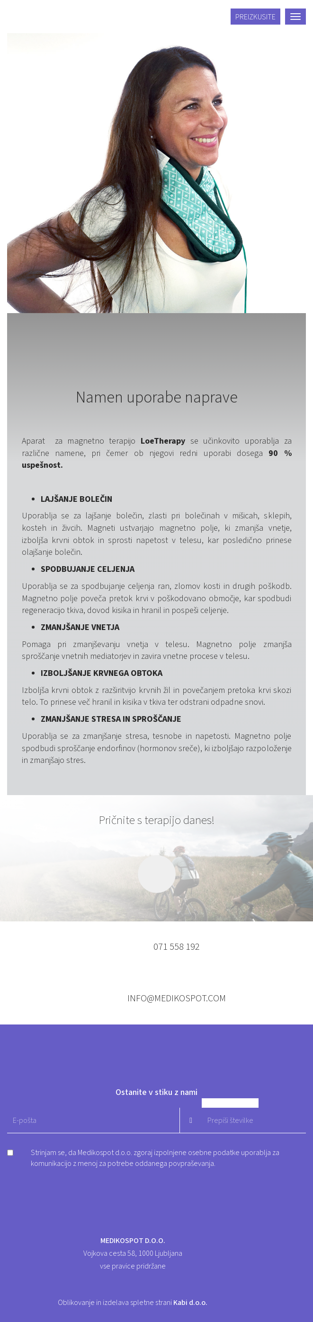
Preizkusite (255, 17)
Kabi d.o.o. (190, 1302)
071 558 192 (176, 947)
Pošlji (190, 1120)
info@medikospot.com (176, 998)
